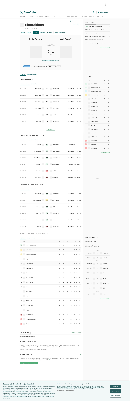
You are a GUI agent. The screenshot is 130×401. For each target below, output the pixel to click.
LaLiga (35, 368)
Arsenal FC (63, 366)
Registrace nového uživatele (29, 328)
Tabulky (29, 32)
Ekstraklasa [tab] (34, 84)
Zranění (49, 377)
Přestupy (40, 17)
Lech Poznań (65, 39)
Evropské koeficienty (52, 371)
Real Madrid (63, 378)
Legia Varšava (35, 39)
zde (49, 325)
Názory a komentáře (78, 371)
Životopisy (76, 375)
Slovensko (90, 368)
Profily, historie (77, 377)
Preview (23, 74)
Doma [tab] (28, 203)
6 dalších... (50, 117)
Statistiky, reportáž (32, 74)
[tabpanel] (50, 102)
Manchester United (65, 369)
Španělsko (90, 377)
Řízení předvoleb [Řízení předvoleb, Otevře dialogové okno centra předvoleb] (115, 395)
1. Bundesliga (37, 371)
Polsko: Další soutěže (61, 32)
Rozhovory (76, 378)
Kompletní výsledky (105, 298)
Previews (76, 368)
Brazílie (89, 380)
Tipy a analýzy (77, 380)
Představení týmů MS (52, 366)
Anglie (89, 369)
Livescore (83, 17)
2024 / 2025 (76, 24)
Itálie (89, 373)
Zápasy (47, 17)
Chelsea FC (63, 368)
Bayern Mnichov (64, 375)
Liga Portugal (36, 378)
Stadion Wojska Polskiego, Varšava (50, 60)
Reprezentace (72, 17)
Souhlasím (115, 386)
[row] (50, 87)
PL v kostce (50, 369)
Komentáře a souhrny (78, 369)
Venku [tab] (33, 203)
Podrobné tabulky (105, 152)
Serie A (35, 369)
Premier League (37, 366)
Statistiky (42, 32)
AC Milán (63, 371)
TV (102, 17)
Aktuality (76, 366)
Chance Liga (36, 375)
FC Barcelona (64, 377)
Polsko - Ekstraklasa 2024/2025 (38, 20)
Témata (49, 364)
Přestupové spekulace (52, 375)
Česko (89, 366)
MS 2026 (32, 17)
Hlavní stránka (23, 20)
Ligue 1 (35, 373)
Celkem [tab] (23, 203)
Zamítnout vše (115, 391)
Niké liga (36, 377)
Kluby (54, 17)
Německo (90, 375)
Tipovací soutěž (94, 17)
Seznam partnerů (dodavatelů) (65, 390)
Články (75, 364)
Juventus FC (63, 373)
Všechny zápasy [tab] (25, 84)
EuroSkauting (50, 368)
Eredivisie (36, 380)
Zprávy (23, 32)
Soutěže (23, 17)
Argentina (90, 378)
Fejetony (76, 373)
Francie (89, 371)
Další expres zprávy (105, 47)
